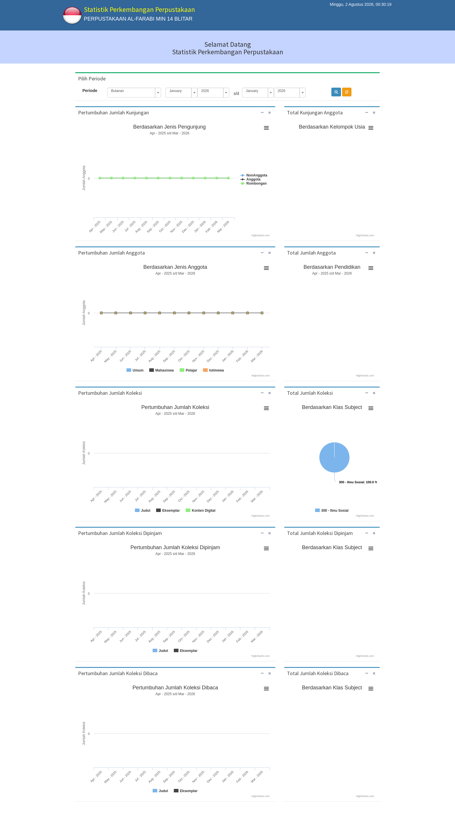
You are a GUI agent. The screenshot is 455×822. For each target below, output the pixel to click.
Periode (89, 90)
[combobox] (134, 93)
